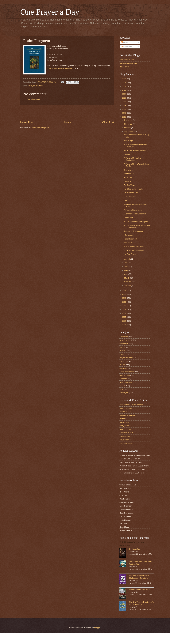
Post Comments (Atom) (40, 128)
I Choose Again (130, 196)
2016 (124, 113)
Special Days (124, 375)
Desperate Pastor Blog (128, 63)
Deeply (126, 200)
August (127, 259)
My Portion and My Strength (135, 150)
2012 (124, 298)
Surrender (123, 379)
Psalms (122, 365)
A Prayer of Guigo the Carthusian (132, 159)
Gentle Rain (128, 218)
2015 (124, 117)
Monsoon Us (129, 174)
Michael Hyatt (124, 436)
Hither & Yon (124, 67)
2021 (124, 94)
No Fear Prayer (130, 254)
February (128, 282)
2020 (124, 98)
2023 (124, 86)
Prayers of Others (36, 86)
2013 (124, 294)
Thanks (122, 386)
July (126, 263)
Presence (123, 361)
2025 (124, 79)
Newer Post (26, 122)
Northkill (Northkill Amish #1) (140, 589)
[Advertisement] (67, 113)
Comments (126, 47)
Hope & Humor (125, 429)
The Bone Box (134, 549)
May (126, 270)
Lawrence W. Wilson (127, 433)
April (126, 274)
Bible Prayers (124, 340)
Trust (121, 389)
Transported (128, 170)
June (126, 267)
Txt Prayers (124, 393)
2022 (124, 90)
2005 (124, 325)
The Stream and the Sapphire (60, 68)
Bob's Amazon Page (127, 415)
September (128, 131)
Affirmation (123, 337)
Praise (122, 354)
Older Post (108, 122)
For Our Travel (129, 185)
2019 (124, 102)
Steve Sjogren (125, 440)
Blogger (97, 628)
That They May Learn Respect (136, 221)
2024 (124, 83)
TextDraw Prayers (126, 382)
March (127, 278)
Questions (123, 368)
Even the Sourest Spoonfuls (135, 214)
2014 (124, 290)
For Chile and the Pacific (133, 189)
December (128, 120)
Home (67, 122)
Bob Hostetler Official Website (131, 405)
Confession (123, 344)
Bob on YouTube (126, 412)
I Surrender (128, 235)
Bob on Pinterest (126, 408)
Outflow (127, 154)
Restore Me (128, 243)
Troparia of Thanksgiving (133, 231)
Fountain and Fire (131, 193)
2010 (124, 306)
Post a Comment (33, 99)
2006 (124, 321)
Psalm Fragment (130, 239)
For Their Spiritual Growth (134, 250)
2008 (124, 313)
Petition (122, 351)
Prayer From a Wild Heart (134, 246)
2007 (124, 317)
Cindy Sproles (124, 426)
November (128, 124)
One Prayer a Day (49, 11)
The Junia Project (126, 443)
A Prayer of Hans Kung (133, 210)
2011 (124, 302)
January (127, 285)
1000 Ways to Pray (126, 60)
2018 (124, 105)
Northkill (122, 419)
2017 (124, 109)
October (127, 128)
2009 (124, 309)
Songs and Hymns (126, 372)
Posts (124, 42)
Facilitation (128, 177)
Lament (122, 347)
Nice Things (128, 141)
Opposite (127, 181)
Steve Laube (124, 422)
